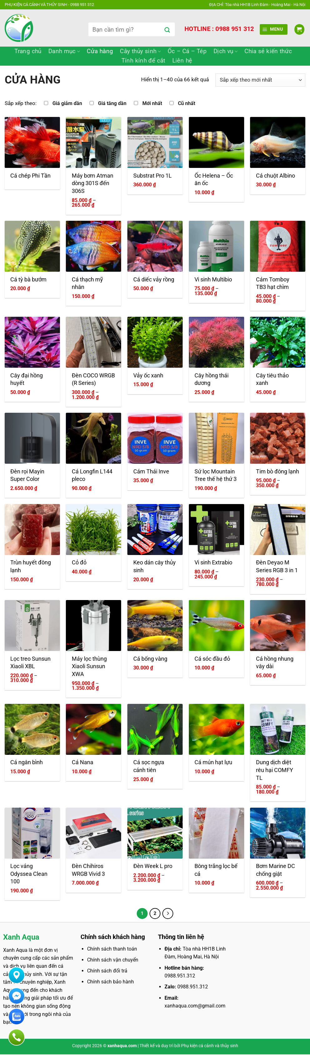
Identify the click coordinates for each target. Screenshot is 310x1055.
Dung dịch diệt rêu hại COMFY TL (274, 770)
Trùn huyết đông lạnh (30, 566)
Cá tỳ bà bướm (28, 279)
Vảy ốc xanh (148, 375)
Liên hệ (182, 60)
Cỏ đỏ (79, 562)
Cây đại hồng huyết (26, 379)
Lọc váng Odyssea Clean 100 (28, 874)
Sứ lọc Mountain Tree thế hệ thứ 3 (215, 475)
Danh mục (64, 51)
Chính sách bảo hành (110, 982)
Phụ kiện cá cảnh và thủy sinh (209, 1046)
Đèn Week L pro (152, 866)
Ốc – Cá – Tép (187, 51)
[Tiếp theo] (168, 913)
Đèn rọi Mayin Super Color (27, 475)
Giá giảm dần (67, 103)
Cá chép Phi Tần (30, 176)
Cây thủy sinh (140, 51)
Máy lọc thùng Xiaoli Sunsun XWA (89, 666)
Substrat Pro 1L (152, 176)
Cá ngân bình (26, 762)
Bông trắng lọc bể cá (216, 870)
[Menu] (273, 29)
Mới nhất (152, 103)
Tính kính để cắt (143, 60)
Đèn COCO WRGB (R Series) (93, 379)
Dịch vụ (226, 51)
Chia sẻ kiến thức (268, 51)
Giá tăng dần (112, 103)
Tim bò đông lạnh (277, 471)
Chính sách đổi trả (107, 971)
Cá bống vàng (150, 659)
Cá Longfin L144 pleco (92, 475)
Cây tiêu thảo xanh (272, 379)
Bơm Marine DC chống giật (275, 870)
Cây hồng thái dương (211, 379)
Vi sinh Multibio (213, 279)
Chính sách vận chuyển (112, 960)
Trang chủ (27, 51)
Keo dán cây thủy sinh (154, 566)
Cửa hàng (100, 51)
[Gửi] (167, 30)
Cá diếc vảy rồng (153, 279)
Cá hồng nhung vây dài (274, 663)
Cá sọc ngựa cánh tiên (148, 766)
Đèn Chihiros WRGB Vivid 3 (88, 870)
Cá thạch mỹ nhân (87, 283)
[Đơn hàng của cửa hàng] (260, 80)
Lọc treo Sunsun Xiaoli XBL (30, 663)
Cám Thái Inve (151, 471)
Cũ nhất (186, 103)
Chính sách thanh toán (112, 949)
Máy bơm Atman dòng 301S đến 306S (92, 183)
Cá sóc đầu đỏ (212, 659)
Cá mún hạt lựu (213, 762)
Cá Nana (82, 762)
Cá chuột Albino (275, 176)
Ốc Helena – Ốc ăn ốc (213, 180)
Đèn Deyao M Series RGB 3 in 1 (277, 566)
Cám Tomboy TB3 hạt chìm (272, 283)
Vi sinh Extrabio (213, 562)
